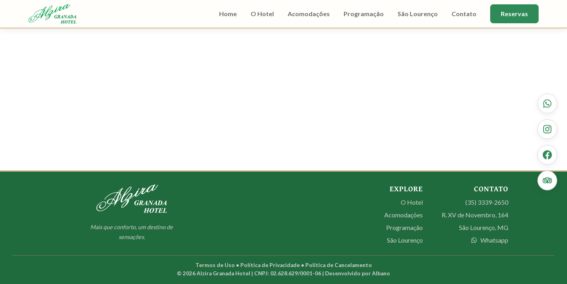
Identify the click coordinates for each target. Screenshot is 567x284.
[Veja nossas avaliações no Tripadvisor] (547, 181)
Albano (381, 273)
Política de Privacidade (270, 265)
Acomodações (309, 13)
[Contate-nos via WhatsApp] (547, 104)
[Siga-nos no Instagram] (547, 129)
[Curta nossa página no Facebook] (547, 155)
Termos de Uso (215, 265)
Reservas (514, 13)
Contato (464, 13)
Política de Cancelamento (338, 265)
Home (228, 13)
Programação (364, 13)
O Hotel (262, 13)
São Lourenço (418, 13)
